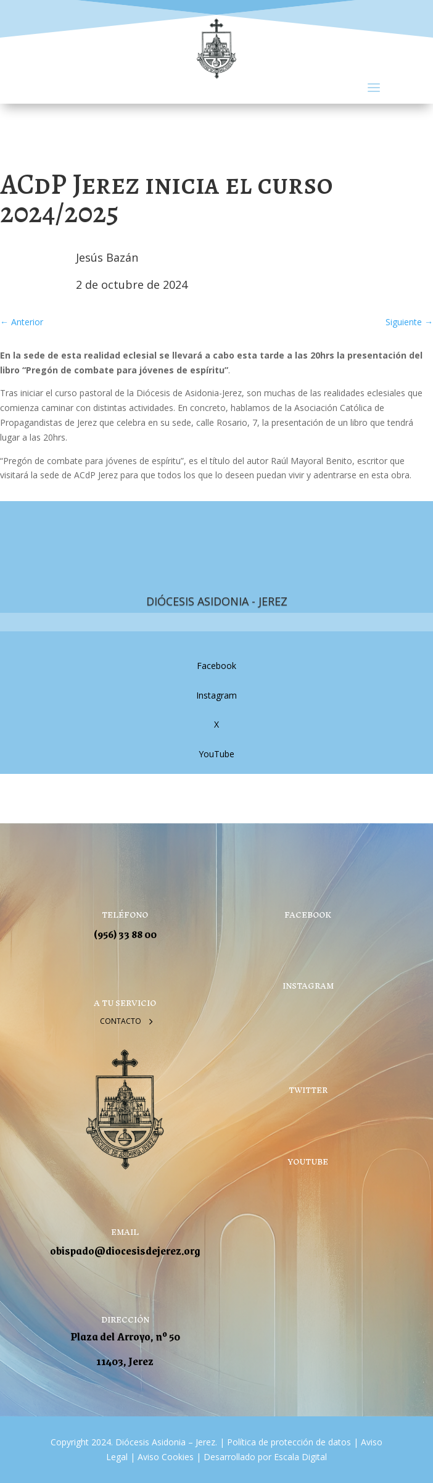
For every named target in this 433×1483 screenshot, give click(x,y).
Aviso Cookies (164, 1457)
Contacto (120, 1021)
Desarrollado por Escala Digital (265, 1457)
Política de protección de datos (289, 1442)
